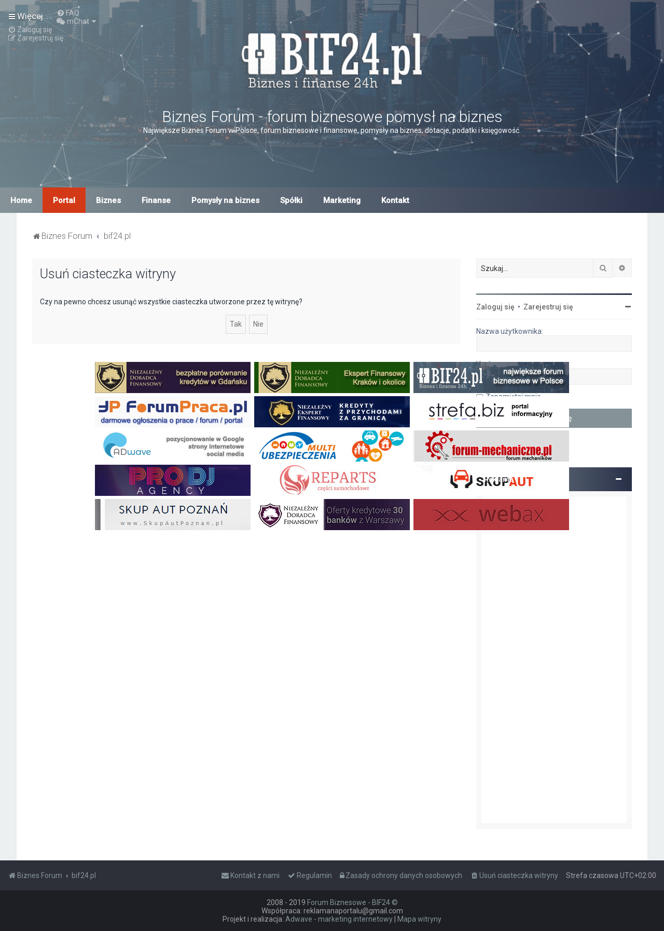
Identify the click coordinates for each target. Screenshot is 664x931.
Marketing (342, 200)
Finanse (156, 200)
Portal (64, 200)
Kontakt (395, 200)
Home (21, 200)
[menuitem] (68, 13)
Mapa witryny (419, 919)
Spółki (291, 200)
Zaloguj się (495, 307)
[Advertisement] (554, 660)
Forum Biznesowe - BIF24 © (352, 902)
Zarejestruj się (548, 307)
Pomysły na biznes (225, 200)
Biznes (108, 200)
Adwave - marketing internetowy (339, 919)
